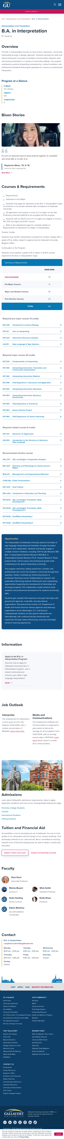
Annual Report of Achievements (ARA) (15, 1018)
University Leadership (10, 1003)
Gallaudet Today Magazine (40, 1048)
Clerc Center (7, 1090)
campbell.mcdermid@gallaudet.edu (18, 943)
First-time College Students (13, 808)
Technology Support (38, 1009)
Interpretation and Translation (18, 19)
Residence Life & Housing (11, 1076)
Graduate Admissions (10, 1085)
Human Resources (9, 1070)
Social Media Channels (39, 1037)
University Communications (12, 1087)
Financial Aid (7, 1067)
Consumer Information (10, 1012)
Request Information (42, 987)
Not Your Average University (12, 1023)
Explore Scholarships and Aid (43, 852)
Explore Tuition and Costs (15, 852)
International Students (11, 815)
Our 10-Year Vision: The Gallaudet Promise (17, 1015)
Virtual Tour (7, 1037)
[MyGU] (5, 1122)
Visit (12, 987)
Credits (7, 93)
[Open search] (56, 4)
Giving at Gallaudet (38, 1051)
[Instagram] (15, 1122)
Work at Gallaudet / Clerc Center (42, 1034)
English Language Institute (12, 1093)
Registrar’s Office (9, 1073)
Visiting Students (9, 818)
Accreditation (7, 1009)
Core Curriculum (12, 277)
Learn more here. (17, 731)
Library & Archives (38, 1006)
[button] (31, 149)
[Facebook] (25, 1122)
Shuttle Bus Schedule (10, 1042)
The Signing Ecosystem (11, 1020)
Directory (35, 1000)
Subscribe (35, 1045)
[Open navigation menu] (59, 4)
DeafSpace (6, 1057)
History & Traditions (9, 1006)
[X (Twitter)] (20, 1122)
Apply (20, 987)
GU (3, 19)
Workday (35, 1018)
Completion (9, 100)
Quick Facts (7, 1000)
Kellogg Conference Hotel (11, 1045)
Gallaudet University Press (41, 1054)
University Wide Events (39, 1040)
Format (7, 86)
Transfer (5, 811)
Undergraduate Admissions (12, 1082)
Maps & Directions (9, 1040)
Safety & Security (8, 1079)
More (9, 683)
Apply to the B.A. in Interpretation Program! (16, 658)
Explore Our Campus (10, 1034)
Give (27, 987)
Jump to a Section (32, 11)
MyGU (34, 1003)
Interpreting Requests (39, 1012)
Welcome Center (8, 1048)
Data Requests (37, 1042)
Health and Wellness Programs (42, 1015)
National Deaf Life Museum (12, 1051)
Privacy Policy (24, 1137)
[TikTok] (35, 1122)
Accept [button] (58, 1134)
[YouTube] (10, 1122)
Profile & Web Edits (38, 1020)
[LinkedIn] (30, 1122)
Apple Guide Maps (9, 1054)
